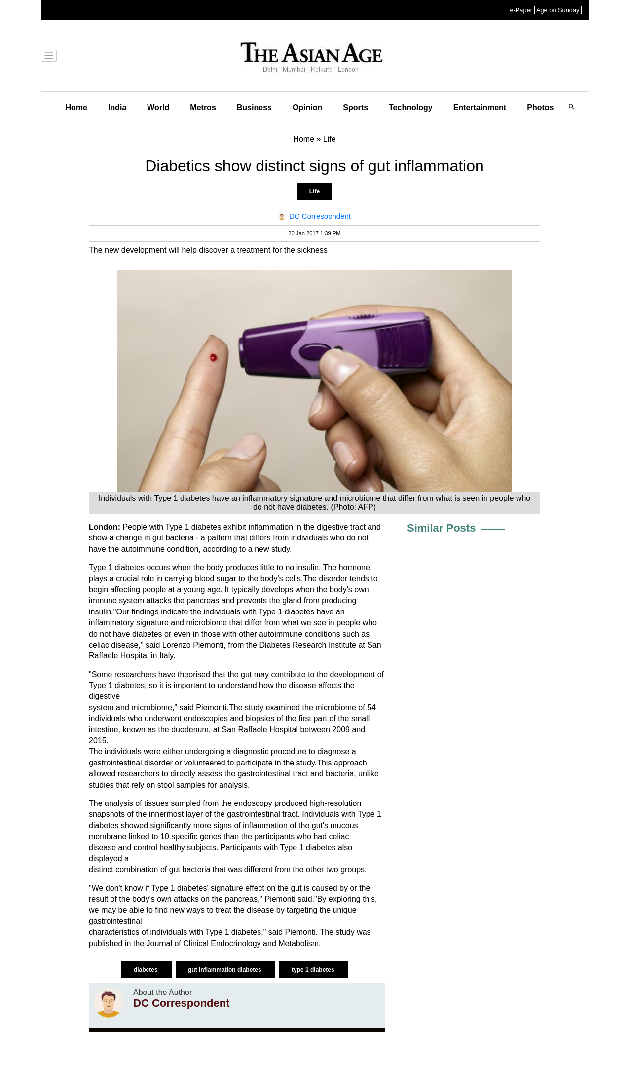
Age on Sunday (558, 10)
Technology (411, 107)
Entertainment (480, 107)
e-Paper (521, 10)
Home (76, 107)
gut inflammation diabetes (225, 969)
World (158, 107)
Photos (540, 107)
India (117, 107)
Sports (355, 107)
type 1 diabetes (314, 969)
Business (254, 107)
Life (314, 191)
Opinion (307, 107)
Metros (203, 107)
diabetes (146, 969)
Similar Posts (441, 528)
